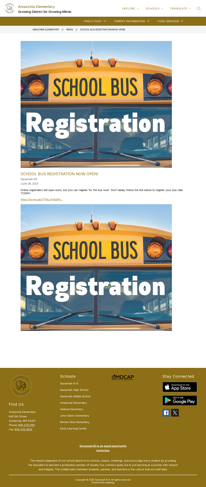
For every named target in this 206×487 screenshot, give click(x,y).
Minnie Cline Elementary (74, 422)
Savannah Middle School (75, 396)
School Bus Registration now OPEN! (102, 29)
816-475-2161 (26, 425)
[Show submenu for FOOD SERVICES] (168, 21)
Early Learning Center (73, 428)
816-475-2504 (23, 429)
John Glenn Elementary (74, 415)
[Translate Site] (180, 9)
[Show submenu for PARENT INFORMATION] (129, 21)
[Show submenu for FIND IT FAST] (93, 21)
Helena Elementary (71, 409)
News (69, 29)
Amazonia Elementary (46, 29)
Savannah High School (74, 389)
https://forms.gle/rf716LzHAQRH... (42, 199)
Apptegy (110, 482)
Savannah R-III (69, 383)
